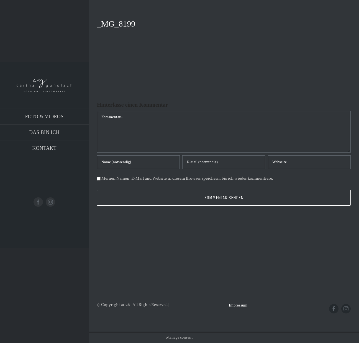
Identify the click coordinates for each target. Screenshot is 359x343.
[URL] (309, 162)
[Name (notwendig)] (138, 162)
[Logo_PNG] (44, 81)
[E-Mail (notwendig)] (223, 162)
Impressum (238, 305)
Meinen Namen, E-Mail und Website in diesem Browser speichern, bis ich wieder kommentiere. (187, 179)
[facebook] (38, 202)
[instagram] (50, 202)
